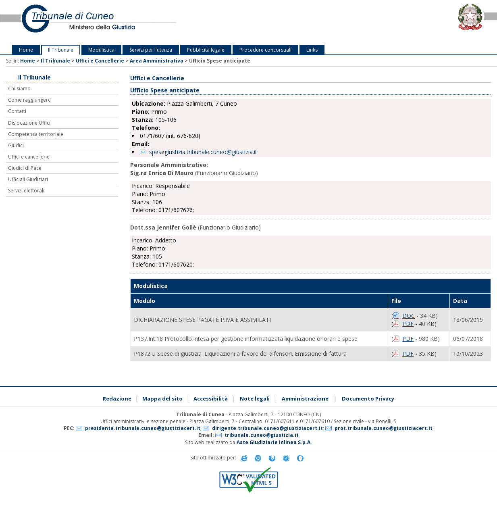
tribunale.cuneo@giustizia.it (262, 435)
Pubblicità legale (206, 49)
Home (26, 49)
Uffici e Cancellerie (100, 60)
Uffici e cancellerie (29, 156)
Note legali (255, 398)
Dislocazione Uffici (29, 122)
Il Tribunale (60, 49)
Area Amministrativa (156, 60)
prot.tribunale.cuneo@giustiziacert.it (384, 428)
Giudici (16, 145)
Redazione (117, 398)
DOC (408, 315)
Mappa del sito (162, 398)
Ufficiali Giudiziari (28, 179)
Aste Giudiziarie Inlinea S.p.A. (274, 442)
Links (312, 49)
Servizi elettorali (26, 190)
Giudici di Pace (25, 168)
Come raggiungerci (30, 99)
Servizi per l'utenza (150, 49)
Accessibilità (210, 398)
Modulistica (101, 49)
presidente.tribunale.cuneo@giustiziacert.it (142, 428)
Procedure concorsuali (265, 49)
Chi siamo (19, 88)
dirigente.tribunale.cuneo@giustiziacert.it (267, 428)
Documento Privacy (368, 398)
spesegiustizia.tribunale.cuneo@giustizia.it (203, 152)
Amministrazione (305, 398)
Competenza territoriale (35, 134)
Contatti (17, 111)
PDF (408, 324)
